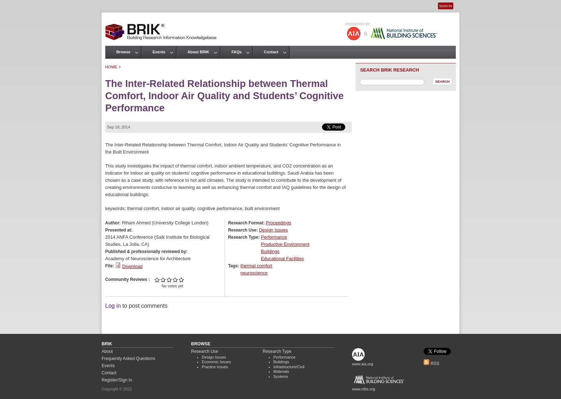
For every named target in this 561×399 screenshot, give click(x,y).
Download (132, 266)
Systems (280, 376)
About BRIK (198, 52)
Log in (113, 306)
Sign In (445, 6)
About (107, 351)
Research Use (204, 351)
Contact (271, 52)
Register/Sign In (117, 380)
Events (158, 52)
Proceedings (278, 222)
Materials (281, 371)
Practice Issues (215, 367)
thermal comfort (256, 265)
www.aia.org (362, 364)
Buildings (270, 251)
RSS (431, 363)
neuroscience (254, 273)
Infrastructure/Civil (288, 367)
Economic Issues (216, 362)
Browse (123, 52)
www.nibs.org (363, 389)
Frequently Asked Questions (128, 358)
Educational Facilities (282, 258)
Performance (274, 237)
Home (111, 67)
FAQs (236, 52)
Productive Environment (285, 244)
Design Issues (273, 230)
